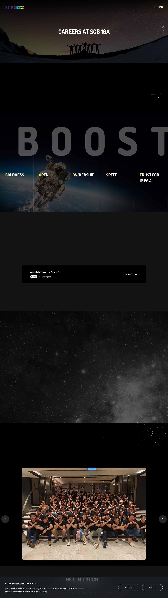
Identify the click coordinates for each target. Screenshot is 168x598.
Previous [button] (5, 519)
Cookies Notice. (41, 591)
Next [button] (163, 519)
